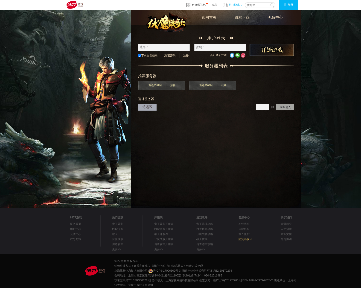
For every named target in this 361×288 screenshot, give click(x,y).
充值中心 (275, 17)
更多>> (116, 249)
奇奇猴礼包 (199, 4)
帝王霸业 (117, 224)
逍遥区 (147, 107)
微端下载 (242, 17)
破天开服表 (161, 234)
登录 (290, 4)
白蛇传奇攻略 (204, 229)
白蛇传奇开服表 (164, 229)
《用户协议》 (158, 265)
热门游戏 (235, 4)
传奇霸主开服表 (164, 244)
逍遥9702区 (212, 85)
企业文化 (286, 234)
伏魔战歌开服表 (164, 239)
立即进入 (285, 107)
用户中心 (75, 229)
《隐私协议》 (178, 265)
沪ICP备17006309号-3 (164, 270)
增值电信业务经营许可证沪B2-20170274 (207, 270)
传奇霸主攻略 (204, 244)
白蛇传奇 (117, 229)
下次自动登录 (148, 55)
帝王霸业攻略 (204, 224)
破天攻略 (201, 239)
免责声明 (286, 239)
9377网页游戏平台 (75, 5)
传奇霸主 (117, 244)
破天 (115, 234)
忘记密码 (169, 55)
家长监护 (244, 234)
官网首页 (209, 17)
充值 (214, 4)
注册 (186, 55)
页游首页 (75, 224)
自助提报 (244, 229)
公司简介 (286, 224)
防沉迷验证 (245, 239)
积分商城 (75, 239)
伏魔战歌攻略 (204, 234)
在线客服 (244, 224)
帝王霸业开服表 (164, 224)
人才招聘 (286, 229)
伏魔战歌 (117, 239)
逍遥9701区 (161, 85)
